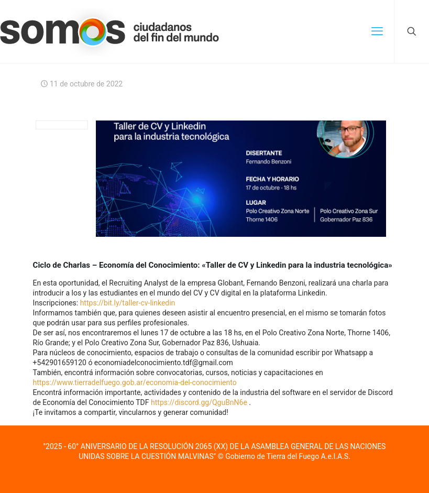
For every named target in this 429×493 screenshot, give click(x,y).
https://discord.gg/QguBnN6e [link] (199, 402)
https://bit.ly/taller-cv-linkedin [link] (127, 303)
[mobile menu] (377, 31)
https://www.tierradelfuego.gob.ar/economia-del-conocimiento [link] (135, 382)
